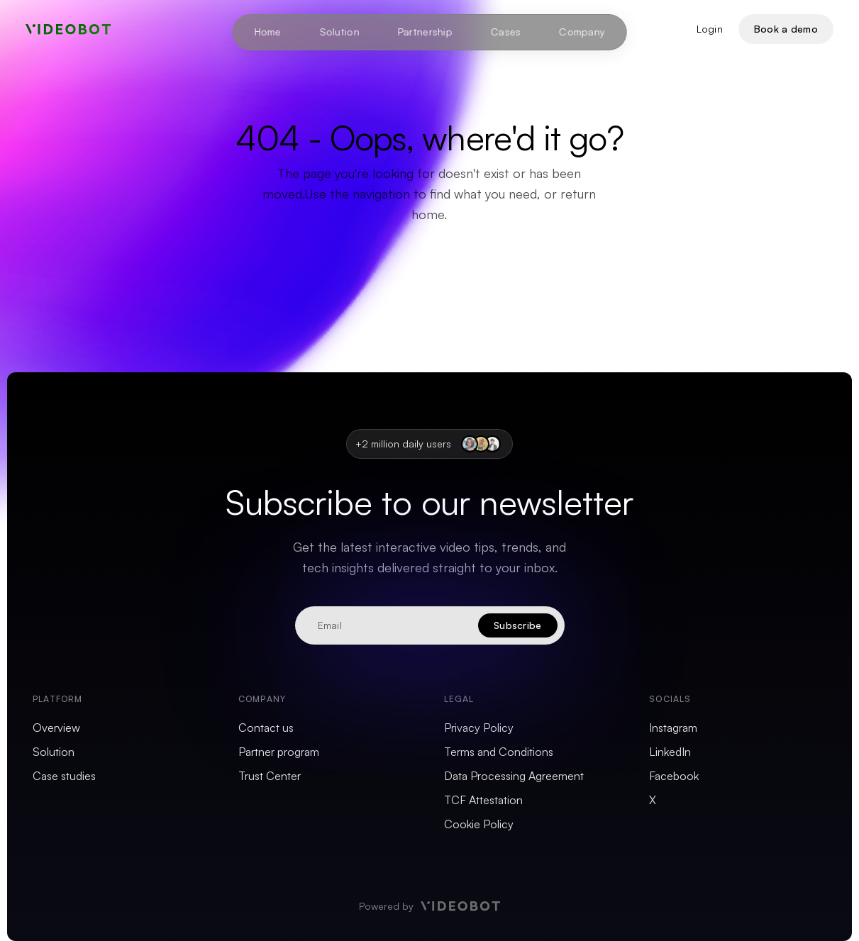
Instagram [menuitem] (673, 727)
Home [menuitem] (267, 32)
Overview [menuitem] (56, 727)
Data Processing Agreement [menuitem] (514, 776)
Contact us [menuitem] (266, 727)
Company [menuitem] (582, 32)
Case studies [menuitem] (64, 776)
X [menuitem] (652, 800)
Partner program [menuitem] (278, 752)
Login (710, 29)
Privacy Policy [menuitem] (479, 727)
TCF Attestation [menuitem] (483, 800)
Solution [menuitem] (339, 32)
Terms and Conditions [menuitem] (498, 752)
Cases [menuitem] (506, 32)
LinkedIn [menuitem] (670, 752)
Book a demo (786, 29)
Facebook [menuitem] (674, 776)
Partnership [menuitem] (424, 32)
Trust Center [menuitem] (269, 776)
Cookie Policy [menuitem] (479, 824)
